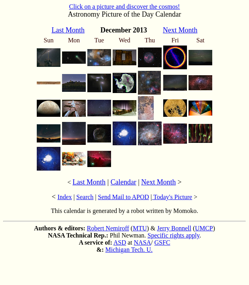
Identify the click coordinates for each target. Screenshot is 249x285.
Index (64, 197)
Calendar (123, 182)
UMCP (204, 228)
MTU (140, 228)
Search (85, 197)
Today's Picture (172, 197)
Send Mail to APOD (123, 197)
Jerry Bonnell (174, 228)
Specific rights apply (173, 235)
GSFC (162, 242)
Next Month (158, 182)
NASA (142, 242)
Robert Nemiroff (108, 228)
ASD (119, 242)
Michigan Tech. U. (129, 249)
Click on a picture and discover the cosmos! (124, 6)
